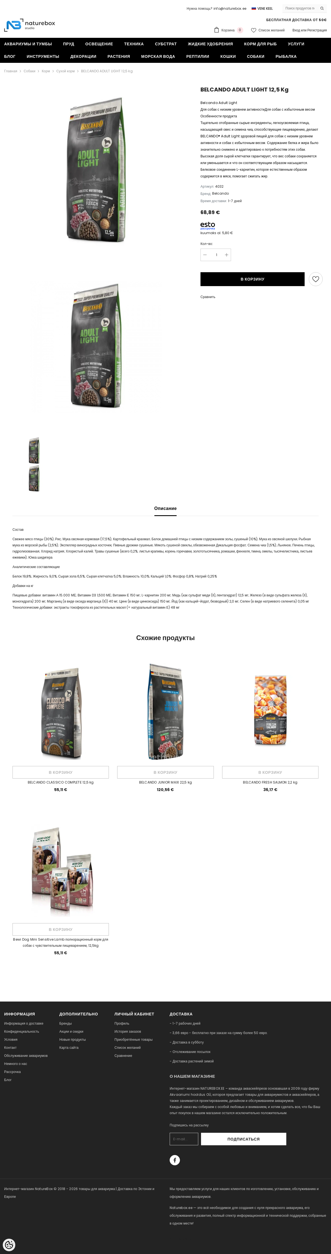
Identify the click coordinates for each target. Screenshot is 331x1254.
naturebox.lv (180, 1238)
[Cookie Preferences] (9, 1245)
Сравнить (207, 296)
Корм (46, 71)
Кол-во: (206, 243)
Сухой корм (65, 71)
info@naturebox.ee (230, 8)
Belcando (220, 193)
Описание (165, 508)
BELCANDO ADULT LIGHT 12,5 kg (107, 71)
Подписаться (271, 1139)
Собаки (29, 71)
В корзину (253, 279)
